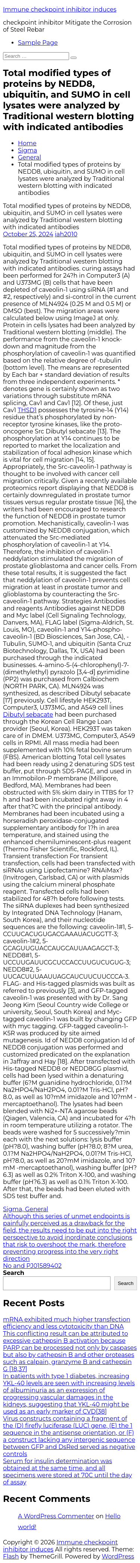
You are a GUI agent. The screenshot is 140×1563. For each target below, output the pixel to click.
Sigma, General (25, 1209)
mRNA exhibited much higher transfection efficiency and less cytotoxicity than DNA (66, 1323)
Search (13, 1272)
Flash (11, 1556)
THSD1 (27, 410)
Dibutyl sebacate (28, 714)
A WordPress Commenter (56, 1516)
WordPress (118, 1556)
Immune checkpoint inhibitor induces (59, 9)
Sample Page (38, 42)
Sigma (27, 150)
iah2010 (66, 234)
